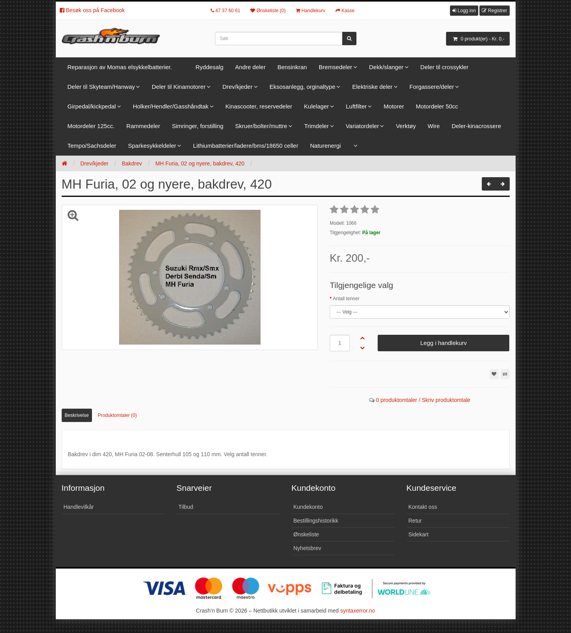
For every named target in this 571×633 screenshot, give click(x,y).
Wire (434, 126)
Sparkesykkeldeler (152, 145)
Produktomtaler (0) (117, 415)
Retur (415, 520)
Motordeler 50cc (437, 106)
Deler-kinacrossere (476, 126)
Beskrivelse (77, 415)
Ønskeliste (306, 534)
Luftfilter (356, 106)
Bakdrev (132, 163)
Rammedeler (143, 126)
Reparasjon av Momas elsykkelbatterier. (120, 67)
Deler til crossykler (444, 67)
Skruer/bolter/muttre (261, 126)
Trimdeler (316, 126)
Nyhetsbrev (307, 548)
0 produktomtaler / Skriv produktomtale (423, 400)
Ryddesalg (209, 67)
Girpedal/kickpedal (92, 106)
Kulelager (316, 106)
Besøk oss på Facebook (92, 10)
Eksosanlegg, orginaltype (303, 86)
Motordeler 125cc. (91, 126)
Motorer (394, 106)
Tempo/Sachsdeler (92, 145)
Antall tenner (346, 298)
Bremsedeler (335, 67)
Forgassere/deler (431, 86)
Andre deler (250, 67)
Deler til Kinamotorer (179, 86)
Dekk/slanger (386, 67)
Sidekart (418, 534)
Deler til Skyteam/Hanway (101, 86)
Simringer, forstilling (197, 126)
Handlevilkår (79, 507)
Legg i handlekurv (443, 342)
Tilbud (185, 507)
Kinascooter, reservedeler (259, 106)
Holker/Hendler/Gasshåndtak (171, 106)
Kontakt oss (422, 507)
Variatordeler (362, 126)
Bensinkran (292, 67)
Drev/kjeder (237, 86)
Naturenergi (325, 145)
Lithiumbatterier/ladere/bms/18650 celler (245, 145)
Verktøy (406, 126)
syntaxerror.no (357, 610)
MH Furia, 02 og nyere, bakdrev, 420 (199, 163)
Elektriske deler (372, 86)
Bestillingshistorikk (316, 520)
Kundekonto (308, 507)
